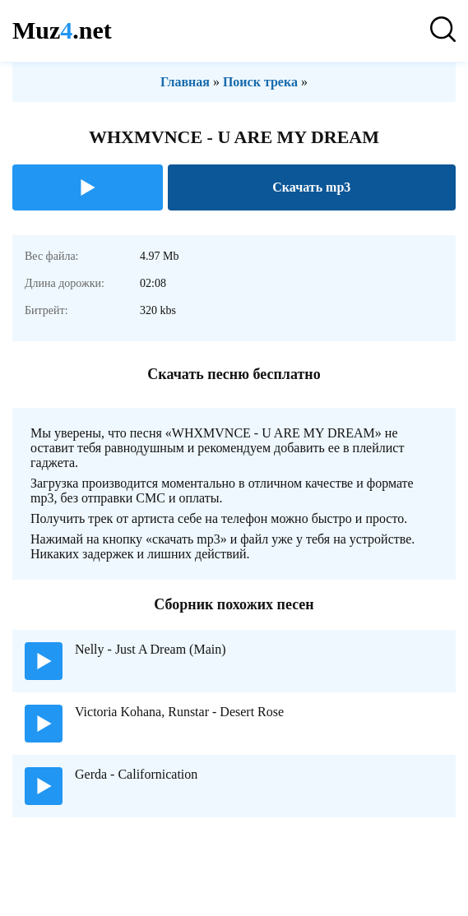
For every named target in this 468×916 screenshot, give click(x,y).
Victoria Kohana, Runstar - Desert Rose (179, 712)
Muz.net (62, 30)
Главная (185, 82)
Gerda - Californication (136, 774)
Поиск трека (260, 82)
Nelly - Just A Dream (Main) (150, 649)
